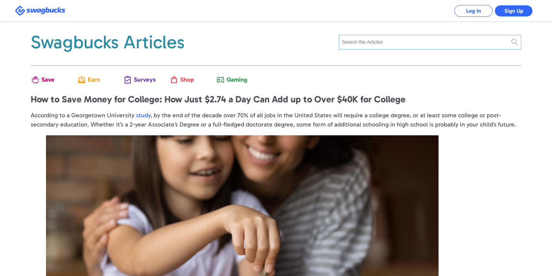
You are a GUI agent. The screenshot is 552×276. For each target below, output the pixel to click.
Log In (473, 11)
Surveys (142, 79)
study (143, 115)
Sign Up (513, 11)
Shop (187, 79)
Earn (94, 79)
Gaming (235, 79)
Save (47, 79)
